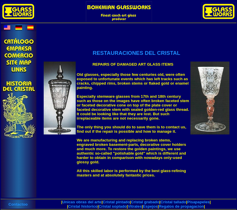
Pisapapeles (198, 202)
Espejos (150, 206)
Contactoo (18, 204)
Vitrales (135, 206)
